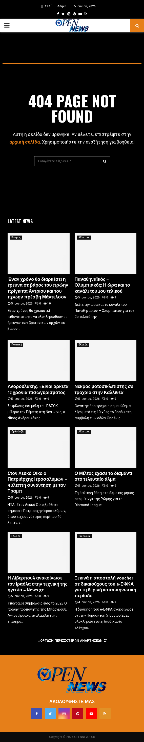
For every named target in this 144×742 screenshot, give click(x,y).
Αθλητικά (84, 237)
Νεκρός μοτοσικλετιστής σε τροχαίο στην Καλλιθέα (104, 389)
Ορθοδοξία (17, 431)
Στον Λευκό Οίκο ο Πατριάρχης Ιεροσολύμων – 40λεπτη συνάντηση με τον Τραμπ (37, 482)
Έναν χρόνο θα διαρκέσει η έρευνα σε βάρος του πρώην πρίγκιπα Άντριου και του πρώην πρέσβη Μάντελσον (38, 288)
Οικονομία (84, 536)
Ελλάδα (83, 344)
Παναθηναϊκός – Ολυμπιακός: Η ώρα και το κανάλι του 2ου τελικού (102, 285)
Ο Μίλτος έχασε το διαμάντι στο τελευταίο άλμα (103, 476)
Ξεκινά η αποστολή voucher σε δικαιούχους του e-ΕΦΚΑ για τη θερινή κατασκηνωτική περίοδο (105, 587)
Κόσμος (16, 237)
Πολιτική (16, 344)
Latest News (20, 221)
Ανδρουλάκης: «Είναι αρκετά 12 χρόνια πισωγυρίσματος (38, 389)
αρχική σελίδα (24, 142)
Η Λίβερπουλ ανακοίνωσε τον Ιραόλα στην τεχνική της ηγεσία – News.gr (37, 584)
